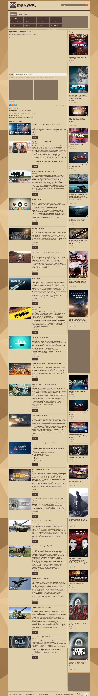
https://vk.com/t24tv (17, 112)
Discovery (27, 25)
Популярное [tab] (27, 14)
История (40, 21)
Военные (53, 21)
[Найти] (86, 5)
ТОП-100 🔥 (14, 18)
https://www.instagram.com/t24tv (25, 117)
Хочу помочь (29, 694)
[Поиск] (73, 5)
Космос (40, 25)
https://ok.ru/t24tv (17, 115)
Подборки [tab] (13, 14)
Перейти (35, 137)
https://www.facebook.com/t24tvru (25, 114)
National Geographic (29, 18)
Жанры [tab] (20, 14)
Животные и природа (43, 18)
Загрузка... (38, 55)
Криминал (14, 25)
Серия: (11, 74)
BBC (52, 18)
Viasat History (54, 25)
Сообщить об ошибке (61, 105)
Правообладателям (43, 694)
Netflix (26, 21)
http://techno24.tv (26, 110)
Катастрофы (14, 21)
